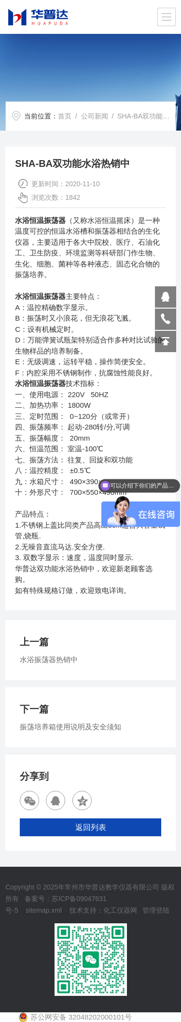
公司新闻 (94, 116)
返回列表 (90, 827)
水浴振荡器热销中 (49, 659)
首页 (64, 116)
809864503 (165, 297)
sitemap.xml (44, 910)
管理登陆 (155, 910)
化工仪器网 (120, 910)
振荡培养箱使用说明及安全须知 (70, 727)
